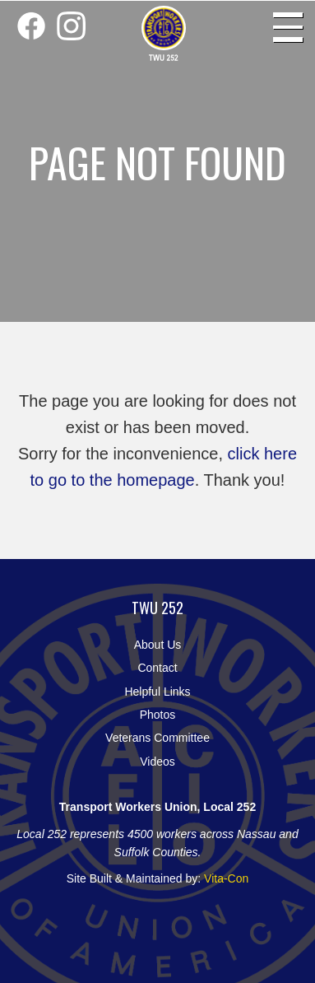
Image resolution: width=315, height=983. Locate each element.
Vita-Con (226, 878)
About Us (158, 644)
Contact (157, 667)
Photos (158, 714)
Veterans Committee (157, 737)
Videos (157, 761)
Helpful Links (157, 691)
